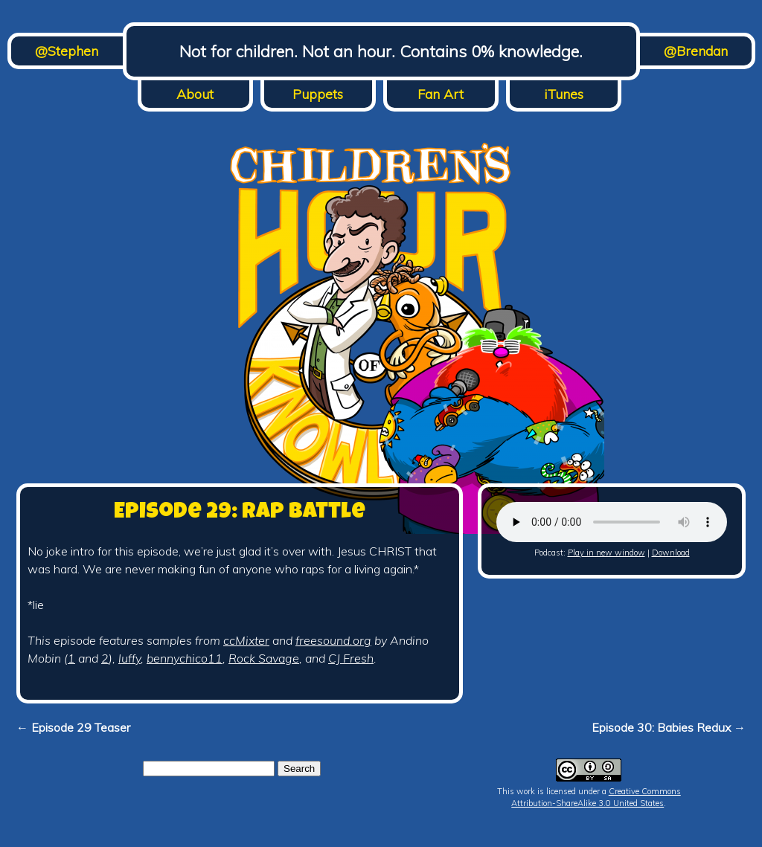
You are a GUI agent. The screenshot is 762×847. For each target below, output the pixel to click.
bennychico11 (184, 658)
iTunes (563, 94)
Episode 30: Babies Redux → (669, 727)
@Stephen (66, 50)
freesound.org (333, 640)
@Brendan (696, 50)
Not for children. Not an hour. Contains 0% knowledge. (381, 51)
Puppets (317, 94)
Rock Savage (263, 658)
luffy (129, 658)
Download (671, 552)
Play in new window (606, 552)
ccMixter (246, 640)
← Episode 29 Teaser (73, 727)
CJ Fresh (351, 658)
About (195, 94)
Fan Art (440, 94)
